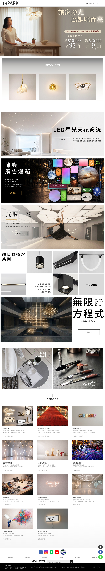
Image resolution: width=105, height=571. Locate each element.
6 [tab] (55, 51)
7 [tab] (57, 51)
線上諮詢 (77, 557)
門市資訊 (10, 557)
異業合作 (94, 557)
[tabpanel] (52, 31)
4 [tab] (52, 51)
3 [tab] (50, 51)
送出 (71, 562)
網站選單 (101, 3)
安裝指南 (44, 557)
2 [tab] (49, 51)
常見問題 (60, 557)
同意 (94, 567)
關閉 (99, 567)
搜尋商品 (93, 3)
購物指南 (27, 557)
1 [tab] (47, 51)
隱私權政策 (20, 568)
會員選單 (90, 3)
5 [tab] (54, 51)
